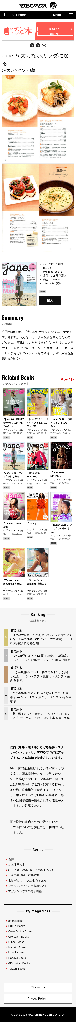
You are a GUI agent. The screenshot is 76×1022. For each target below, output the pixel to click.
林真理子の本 (16, 864)
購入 (50, 300)
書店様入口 (60, 29)
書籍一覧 (61, 34)
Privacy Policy (37, 998)
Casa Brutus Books (20, 931)
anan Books (15, 920)
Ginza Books (16, 941)
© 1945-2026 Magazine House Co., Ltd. (37, 1014)
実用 (58, 283)
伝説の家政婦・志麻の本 (23, 875)
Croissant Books (18, 936)
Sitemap (36, 987)
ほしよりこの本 (30, 869)
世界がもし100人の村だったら (27, 880)
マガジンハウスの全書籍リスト (27, 885)
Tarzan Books (16, 968)
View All (67, 379)
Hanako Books (17, 947)
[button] (26, 255)
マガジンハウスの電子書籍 (25, 891)
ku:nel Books (16, 952)
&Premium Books (19, 963)
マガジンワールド (38, 5)
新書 (11, 859)
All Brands (14, 15)
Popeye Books (17, 957)
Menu (63, 15)
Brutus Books (16, 925)
